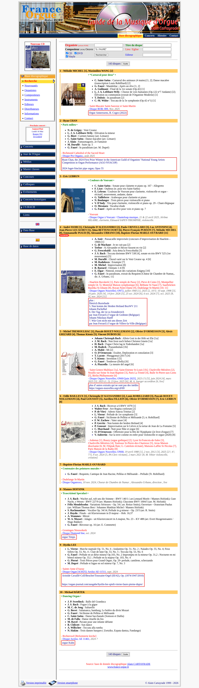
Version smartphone (63, 682)
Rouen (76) (37, 135)
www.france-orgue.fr (118, 666)
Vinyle (70, 56)
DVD (79, 53)
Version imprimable (33, 682)
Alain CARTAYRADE (138, 664)
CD (70, 53)
